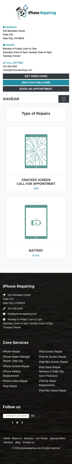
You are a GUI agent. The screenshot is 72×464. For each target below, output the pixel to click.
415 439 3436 (10, 66)
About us (17, 438)
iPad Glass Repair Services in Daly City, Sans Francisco (51, 371)
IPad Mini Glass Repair (52, 390)
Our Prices (42, 438)
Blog (18, 442)
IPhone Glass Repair (15, 380)
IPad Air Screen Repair (52, 356)
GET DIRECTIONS (36, 76)
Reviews (9, 442)
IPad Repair (10, 386)
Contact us (28, 442)
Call (36, 256)
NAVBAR (11, 99)
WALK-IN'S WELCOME (36, 82)
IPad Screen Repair (50, 351)
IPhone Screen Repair (16, 366)
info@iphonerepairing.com (17, 70)
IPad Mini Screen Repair (53, 361)
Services (29, 438)
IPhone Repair (11, 351)
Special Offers (57, 438)
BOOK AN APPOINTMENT (36, 88)
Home (7, 438)
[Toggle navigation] (63, 99)
